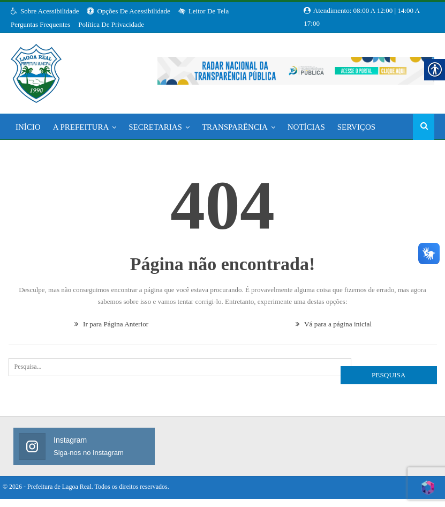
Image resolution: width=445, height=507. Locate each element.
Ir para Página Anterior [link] (112, 324)
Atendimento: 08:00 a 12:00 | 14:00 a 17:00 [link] (361, 11)
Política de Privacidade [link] (111, 24)
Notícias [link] (306, 126)
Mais (347, 126)
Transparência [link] (235, 126)
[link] (36, 70)
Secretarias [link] (155, 126)
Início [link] (28, 126)
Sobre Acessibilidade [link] (45, 11)
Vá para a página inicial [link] (334, 324)
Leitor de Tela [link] (203, 11)
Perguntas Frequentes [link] (40, 24)
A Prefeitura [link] (81, 126)
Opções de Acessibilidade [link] (128, 11)
